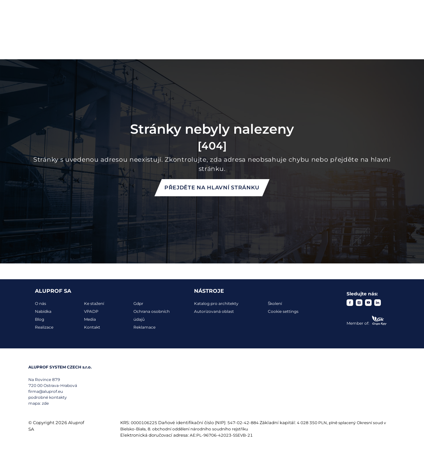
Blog (39, 319)
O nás (40, 303)
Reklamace (144, 327)
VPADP (91, 311)
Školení (275, 303)
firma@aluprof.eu (45, 391)
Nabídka (43, 311)
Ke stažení (94, 303)
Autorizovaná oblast (214, 311)
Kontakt (92, 327)
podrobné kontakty (47, 397)
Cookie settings (283, 311)
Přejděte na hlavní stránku (212, 187)
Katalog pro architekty (216, 303)
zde (45, 403)
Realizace (44, 327)
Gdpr (138, 303)
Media (90, 319)
